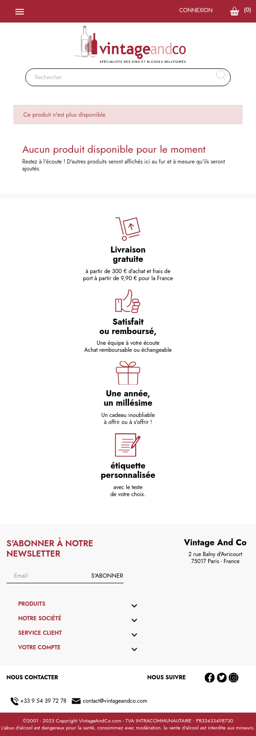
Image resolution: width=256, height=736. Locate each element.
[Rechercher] (128, 77)
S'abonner (107, 575)
